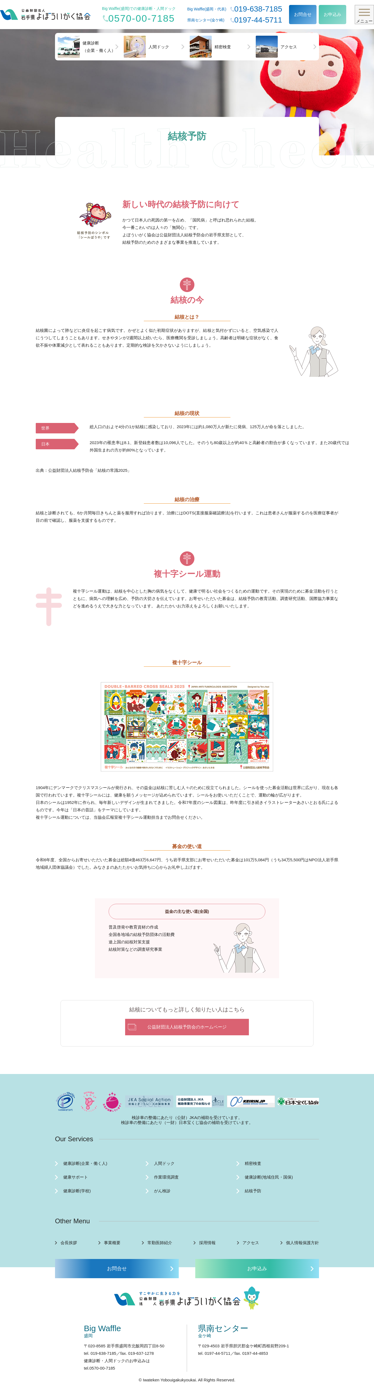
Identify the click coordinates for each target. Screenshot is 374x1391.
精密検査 (210, 47)
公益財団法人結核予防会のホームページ (187, 1027)
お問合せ (303, 14)
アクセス (276, 47)
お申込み (332, 14)
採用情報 (207, 1242)
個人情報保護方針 (302, 1242)
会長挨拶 (69, 1242)
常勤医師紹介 (159, 1242)
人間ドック (146, 47)
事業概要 (112, 1242)
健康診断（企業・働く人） (87, 47)
